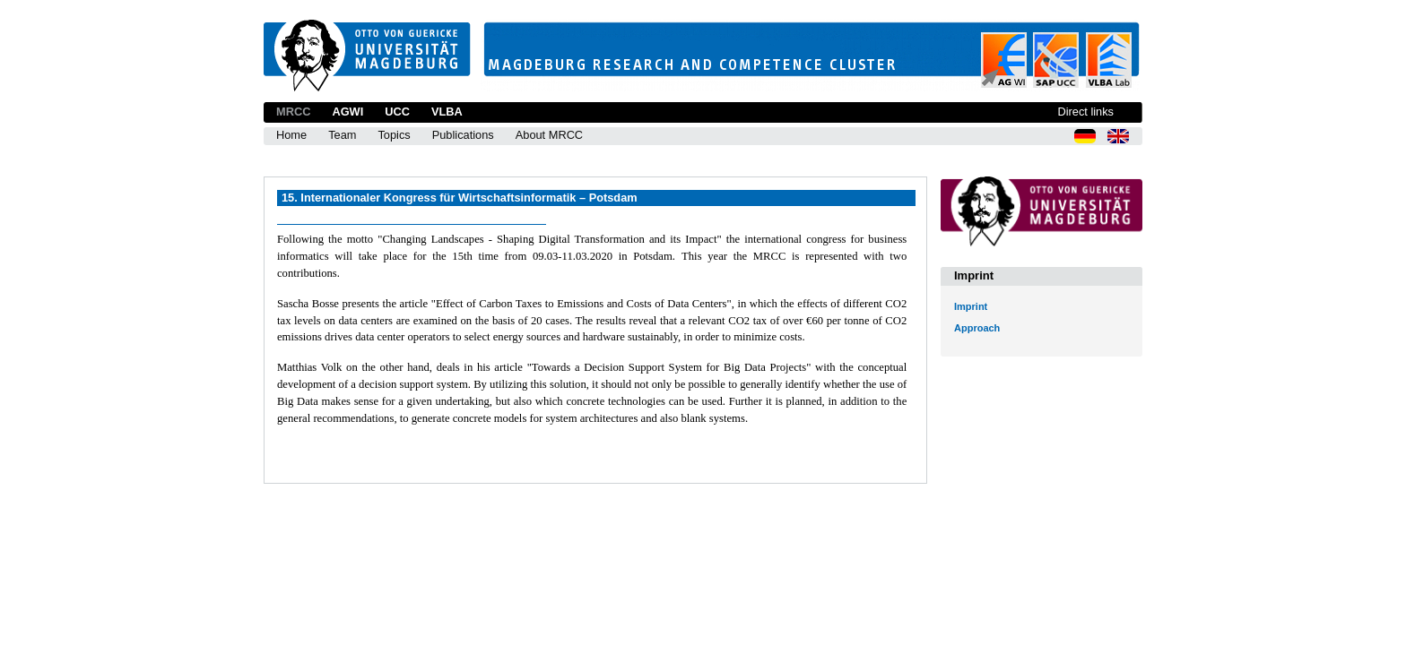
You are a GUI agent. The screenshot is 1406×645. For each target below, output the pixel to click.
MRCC (293, 111)
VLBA (447, 111)
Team (342, 135)
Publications (463, 135)
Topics (394, 135)
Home (291, 135)
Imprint (970, 306)
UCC (397, 111)
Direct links (1085, 111)
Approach (977, 327)
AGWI (347, 111)
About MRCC (549, 135)
